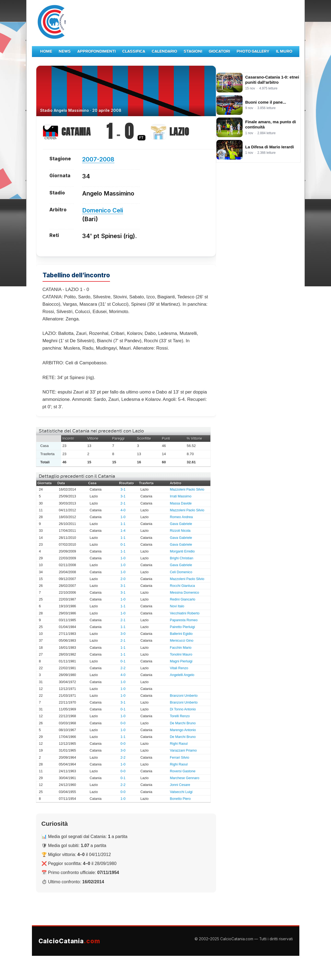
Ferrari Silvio (179, 757)
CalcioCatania (69, 941)
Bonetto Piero (180, 799)
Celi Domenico (181, 572)
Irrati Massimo (181, 496)
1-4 (123, 531)
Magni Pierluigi (181, 661)
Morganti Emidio (182, 551)
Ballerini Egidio (181, 634)
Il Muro (284, 51)
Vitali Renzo (179, 668)
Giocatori (219, 51)
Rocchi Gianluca (182, 586)
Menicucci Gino (181, 640)
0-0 (123, 723)
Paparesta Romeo (184, 620)
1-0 (123, 517)
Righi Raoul (179, 744)
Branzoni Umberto (184, 696)
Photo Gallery (253, 51)
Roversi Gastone (183, 771)
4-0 (123, 510)
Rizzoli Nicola (180, 531)
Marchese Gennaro (184, 778)
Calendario (164, 51)
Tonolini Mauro (181, 654)
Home (46, 51)
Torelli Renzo (180, 716)
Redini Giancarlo (182, 599)
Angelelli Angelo (182, 675)
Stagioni (193, 51)
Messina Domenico (184, 592)
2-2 (123, 668)
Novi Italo (177, 606)
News (65, 51)
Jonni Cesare (180, 785)
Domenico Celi (102, 210)
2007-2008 (98, 159)
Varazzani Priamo (183, 750)
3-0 (123, 634)
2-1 (123, 503)
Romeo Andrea (181, 517)
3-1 (123, 489)
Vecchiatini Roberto (185, 613)
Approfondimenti (96, 51)
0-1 (123, 544)
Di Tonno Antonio (183, 709)
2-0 (123, 579)
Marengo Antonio (183, 730)
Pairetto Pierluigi (182, 627)
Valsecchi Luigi (181, 792)
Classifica (133, 51)
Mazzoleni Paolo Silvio (187, 489)
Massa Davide (181, 503)
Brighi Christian (181, 558)
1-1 (123, 524)
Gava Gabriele (181, 524)
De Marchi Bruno (183, 723)
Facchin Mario (181, 648)
